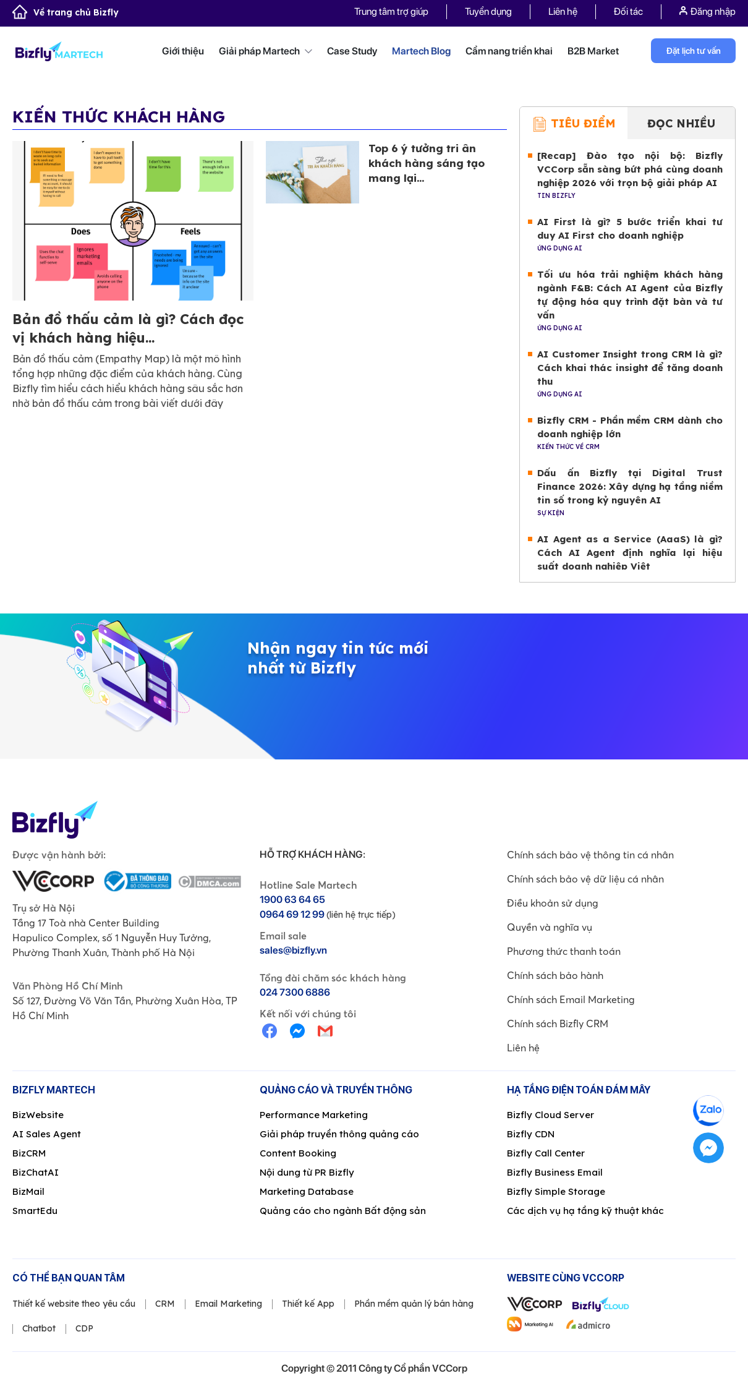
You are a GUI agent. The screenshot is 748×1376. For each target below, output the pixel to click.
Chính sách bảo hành (555, 976)
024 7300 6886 (295, 993)
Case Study (352, 51)
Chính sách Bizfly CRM (557, 1024)
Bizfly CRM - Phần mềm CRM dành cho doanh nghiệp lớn (630, 427)
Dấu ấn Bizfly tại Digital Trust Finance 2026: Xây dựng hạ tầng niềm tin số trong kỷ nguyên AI (630, 487)
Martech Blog (421, 51)
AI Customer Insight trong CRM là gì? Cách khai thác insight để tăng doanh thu (630, 368)
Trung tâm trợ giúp (391, 11)
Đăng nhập (707, 11)
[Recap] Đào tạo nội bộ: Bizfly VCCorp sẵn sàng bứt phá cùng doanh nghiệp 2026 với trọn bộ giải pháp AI (630, 169)
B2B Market (593, 51)
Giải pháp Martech (265, 51)
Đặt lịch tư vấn (693, 51)
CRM (165, 1304)
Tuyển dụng (488, 11)
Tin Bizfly (556, 196)
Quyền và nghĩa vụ (549, 927)
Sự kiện (550, 514)
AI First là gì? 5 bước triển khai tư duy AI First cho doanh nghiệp (630, 229)
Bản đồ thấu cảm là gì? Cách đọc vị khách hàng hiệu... (128, 329)
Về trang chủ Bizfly (65, 12)
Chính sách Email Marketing (571, 1000)
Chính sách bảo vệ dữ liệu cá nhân (585, 879)
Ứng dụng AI (559, 249)
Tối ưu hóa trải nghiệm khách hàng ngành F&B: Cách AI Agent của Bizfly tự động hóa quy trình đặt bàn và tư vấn (630, 295)
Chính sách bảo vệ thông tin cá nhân (590, 855)
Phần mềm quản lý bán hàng (414, 1304)
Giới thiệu (183, 51)
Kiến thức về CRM (568, 447)
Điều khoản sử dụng (552, 903)
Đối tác (628, 11)
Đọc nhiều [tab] (681, 124)
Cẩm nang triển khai (509, 51)
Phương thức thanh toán (564, 952)
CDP (84, 1329)
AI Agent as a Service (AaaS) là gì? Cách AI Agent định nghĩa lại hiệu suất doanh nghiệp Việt (630, 553)
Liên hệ (562, 11)
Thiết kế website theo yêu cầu (73, 1304)
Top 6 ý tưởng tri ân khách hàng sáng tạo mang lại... (426, 163)
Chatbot (39, 1329)
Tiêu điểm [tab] (574, 124)
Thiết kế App (308, 1304)
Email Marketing (228, 1304)
